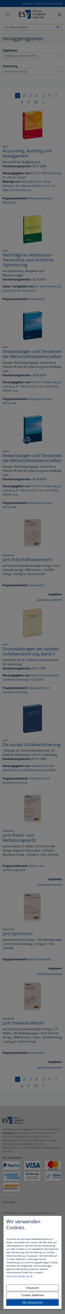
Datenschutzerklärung (18, 1276)
